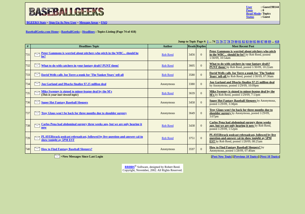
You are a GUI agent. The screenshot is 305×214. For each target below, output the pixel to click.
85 (254, 41)
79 (232, 41)
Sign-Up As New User (63, 22)
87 (262, 41)
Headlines (88, 31)
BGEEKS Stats (36, 22)
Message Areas (89, 22)
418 (277, 41)
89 (269, 41)
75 (217, 41)
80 (235, 41)
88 (265, 41)
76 (221, 41)
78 (228, 41)
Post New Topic (222, 156)
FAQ (104, 22)
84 (250, 41)
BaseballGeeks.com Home (42, 31)
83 (247, 41)
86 (258, 41)
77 (224, 41)
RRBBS (130, 167)
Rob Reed (168, 54)
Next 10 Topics (270, 156)
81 (239, 41)
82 (243, 41)
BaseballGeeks (70, 31)
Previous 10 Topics (246, 156)
